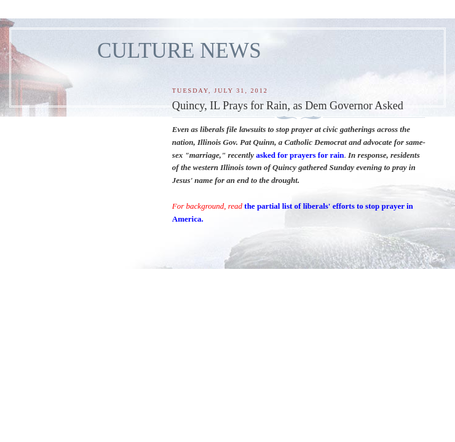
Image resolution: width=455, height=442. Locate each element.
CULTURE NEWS (179, 51)
